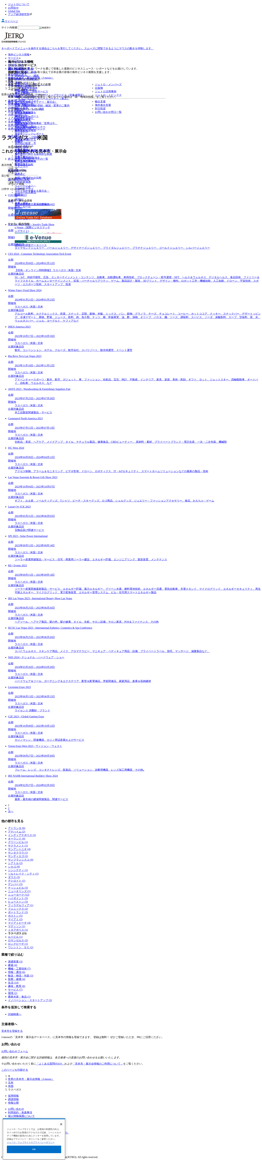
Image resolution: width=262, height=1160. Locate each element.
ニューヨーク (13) (18, 894)
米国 (10, 1086)
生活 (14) (13, 982)
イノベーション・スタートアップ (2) (30, 1000)
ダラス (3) (14, 877)
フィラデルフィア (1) (20, 905)
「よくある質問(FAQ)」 (50, 1063)
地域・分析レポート (27, 116)
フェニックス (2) (18, 908)
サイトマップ (16, 1123)
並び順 (5, 175)
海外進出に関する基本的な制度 (33, 154)
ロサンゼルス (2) (18, 940)
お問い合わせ (16, 1109)
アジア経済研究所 (20, 14)
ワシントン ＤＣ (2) (20, 947)
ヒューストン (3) (18, 901)
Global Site (14, 11)
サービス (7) (15, 989)
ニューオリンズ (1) (19, 891)
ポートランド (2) (18, 912)
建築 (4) (12, 965)
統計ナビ (20, 174)
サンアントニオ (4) (19, 849)
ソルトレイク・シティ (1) (23, 873)
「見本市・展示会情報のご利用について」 (97, 1063)
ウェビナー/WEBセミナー (30, 126)
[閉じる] (61, 1140)
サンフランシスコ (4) (20, 859)
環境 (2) (12, 993)
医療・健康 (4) (16, 979)
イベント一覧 (23, 187)
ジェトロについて (18, 4)
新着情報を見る (17, 74)
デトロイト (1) (16, 880)
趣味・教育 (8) (16, 986)
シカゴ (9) (14, 866)
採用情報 (13, 1095)
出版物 (19, 140)
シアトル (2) (15, 863)
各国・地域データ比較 (28, 177)
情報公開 (13, 1102)
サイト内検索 (9, 27)
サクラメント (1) (18, 845)
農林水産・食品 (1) (19, 996)
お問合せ (13, 7)
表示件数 (6, 165)
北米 (10, 1082)
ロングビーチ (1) (18, 943)
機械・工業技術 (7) (19, 968)
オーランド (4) (16, 838)
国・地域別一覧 (24, 103)
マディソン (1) (16, 926)
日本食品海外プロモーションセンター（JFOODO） (38, 1132)
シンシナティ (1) (18, 870)
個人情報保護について (21, 1116)
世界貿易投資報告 (25, 130)
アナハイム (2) (16, 831)
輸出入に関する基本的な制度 (32, 150)
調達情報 (13, 1099)
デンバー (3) (15, 884)
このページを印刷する (14, 1069)
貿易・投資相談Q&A (27, 157)
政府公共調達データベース (31, 245)
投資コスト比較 (24, 164)
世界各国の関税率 (25, 161)
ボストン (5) (15, 915)
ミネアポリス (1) (18, 929)
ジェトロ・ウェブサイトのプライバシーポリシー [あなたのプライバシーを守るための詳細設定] (31, 1158)
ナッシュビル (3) (18, 887)
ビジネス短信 (23, 112)
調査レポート (23, 119)
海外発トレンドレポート (29, 133)
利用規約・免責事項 (20, 1112)
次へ (10, 811)
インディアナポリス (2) (22, 835)
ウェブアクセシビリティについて (28, 1119)
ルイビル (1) (15, 936)
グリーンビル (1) (18, 842)
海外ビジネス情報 (20, 54)
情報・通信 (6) (16, 972)
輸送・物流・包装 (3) (20, 975)
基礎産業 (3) (15, 961)
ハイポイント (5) (18, 898)
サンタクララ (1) (18, 852)
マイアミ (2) (15, 919)
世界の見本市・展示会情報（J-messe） (31, 1079)
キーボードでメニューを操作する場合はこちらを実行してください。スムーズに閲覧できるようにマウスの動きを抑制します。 (77, 48)
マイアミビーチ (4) (19, 922)
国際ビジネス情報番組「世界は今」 (36, 123)
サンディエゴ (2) (18, 856)
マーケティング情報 (27, 137)
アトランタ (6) (16, 828)
